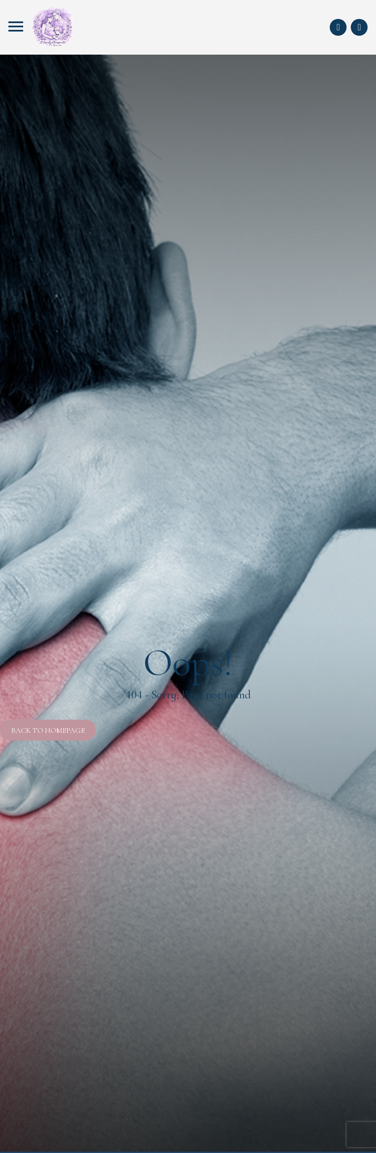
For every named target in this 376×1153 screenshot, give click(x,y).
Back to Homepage (48, 730)
